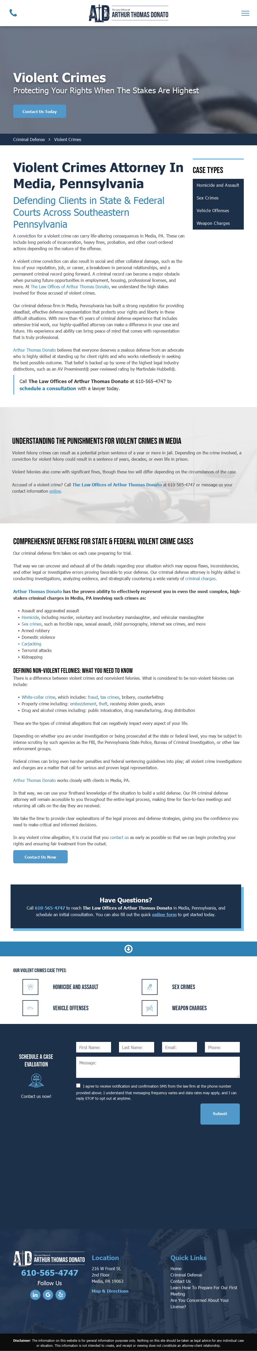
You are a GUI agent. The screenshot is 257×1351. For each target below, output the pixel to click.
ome (177, 1268)
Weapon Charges (189, 1008)
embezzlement (83, 703)
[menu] (245, 13)
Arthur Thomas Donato (34, 350)
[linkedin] (35, 1295)
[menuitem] (218, 185)
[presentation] (116, 1113)
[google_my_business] (48, 1295)
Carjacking (31, 643)
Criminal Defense (186, 1275)
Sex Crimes (183, 987)
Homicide (30, 617)
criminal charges (200, 578)
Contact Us (181, 1281)
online (55, 491)
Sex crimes (32, 624)
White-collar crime (38, 697)
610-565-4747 (151, 381)
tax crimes (109, 697)
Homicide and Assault (75, 987)
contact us (119, 837)
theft (103, 703)
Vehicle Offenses (71, 1008)
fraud (93, 697)
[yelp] (61, 1295)
